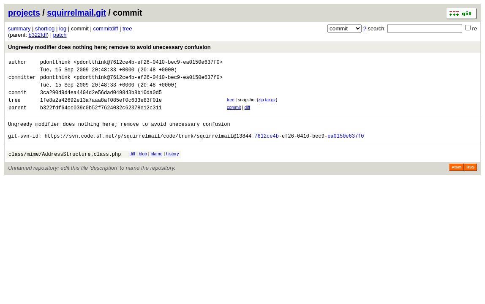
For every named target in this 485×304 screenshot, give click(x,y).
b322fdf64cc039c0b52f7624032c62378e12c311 (101, 116)
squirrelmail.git (76, 12)
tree (127, 28)
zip (261, 106)
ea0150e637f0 (345, 148)
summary (19, 28)
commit (234, 115)
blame (156, 166)
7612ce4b (266, 148)
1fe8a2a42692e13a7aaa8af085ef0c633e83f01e (101, 107)
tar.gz (270, 106)
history (172, 166)
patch (60, 35)
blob (143, 166)
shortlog (44, 28)
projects (24, 12)
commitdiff (105, 28)
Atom (456, 181)
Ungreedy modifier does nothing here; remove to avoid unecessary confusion (109, 47)
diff (248, 115)
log (62, 28)
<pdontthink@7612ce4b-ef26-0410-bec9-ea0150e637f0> (148, 63)
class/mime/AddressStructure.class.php (64, 167)
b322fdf (37, 35)
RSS (470, 181)
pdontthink (55, 63)
